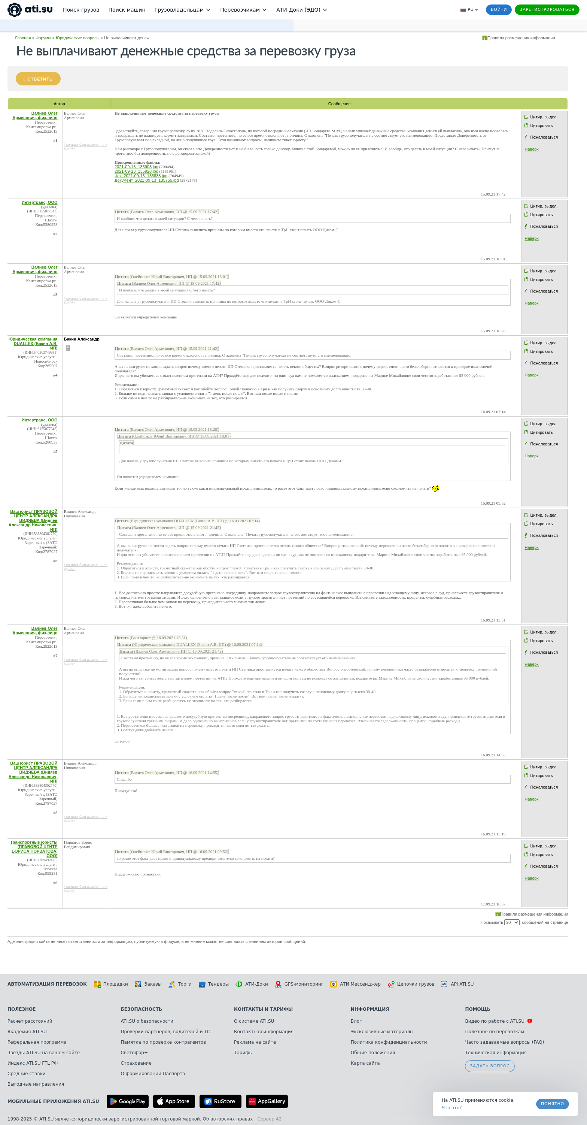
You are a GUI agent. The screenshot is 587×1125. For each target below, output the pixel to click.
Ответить (40, 79)
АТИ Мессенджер (355, 984)
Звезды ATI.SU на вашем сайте (43, 1052)
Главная (23, 38)
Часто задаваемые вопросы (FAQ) (504, 1042)
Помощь (477, 1009)
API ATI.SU (457, 984)
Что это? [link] (452, 1107)
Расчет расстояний (29, 1021)
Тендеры (213, 984)
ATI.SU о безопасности (147, 1021)
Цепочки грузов (411, 984)
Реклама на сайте (255, 1042)
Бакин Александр (82, 339)
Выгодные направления (35, 1084)
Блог (356, 1021)
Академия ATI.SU (27, 1031)
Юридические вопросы (78, 38)
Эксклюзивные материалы (382, 1031)
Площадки (111, 984)
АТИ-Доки (251, 984)
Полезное (21, 1009)
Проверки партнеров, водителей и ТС (165, 1031)
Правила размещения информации (521, 38)
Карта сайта (365, 1063)
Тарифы (243, 1052)
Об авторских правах (228, 1119)
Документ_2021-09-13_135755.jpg (147, 180)
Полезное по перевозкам (494, 1031)
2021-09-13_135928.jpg (136, 171)
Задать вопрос (490, 1066)
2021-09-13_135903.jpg (136, 166)
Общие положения (373, 1052)
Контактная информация (264, 1031)
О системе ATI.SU (254, 1021)
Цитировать (541, 125)
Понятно (552, 1103)
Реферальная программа (37, 1042)
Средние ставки (26, 1073)
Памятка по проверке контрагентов (163, 1042)
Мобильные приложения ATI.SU (53, 1101)
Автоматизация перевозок (47, 984)
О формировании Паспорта (153, 1073)
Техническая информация (496, 1052)
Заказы (148, 984)
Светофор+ (134, 1052)
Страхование (136, 1063)
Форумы (43, 38)
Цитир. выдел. (543, 117)
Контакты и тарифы (263, 1009)
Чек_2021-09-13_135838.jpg (141, 175)
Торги (179, 984)
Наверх (531, 149)
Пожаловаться (544, 137)
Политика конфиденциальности (389, 1042)
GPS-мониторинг (299, 984)
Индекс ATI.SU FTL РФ (32, 1063)
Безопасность (141, 1009)
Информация (370, 1009)
